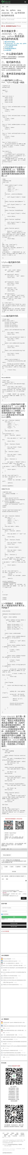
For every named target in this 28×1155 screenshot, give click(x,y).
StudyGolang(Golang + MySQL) (15, 1144)
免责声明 (16, 1134)
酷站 (9, 1135)
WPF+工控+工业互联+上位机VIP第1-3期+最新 (12, 965)
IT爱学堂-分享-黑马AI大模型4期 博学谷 (11, 984)
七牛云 (10, 1145)
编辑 (3, 879)
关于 (3, 1133)
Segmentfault (12, 832)
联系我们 (22, 1134)
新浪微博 (6, 1134)
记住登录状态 (4, 914)
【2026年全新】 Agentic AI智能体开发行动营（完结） (14, 1022)
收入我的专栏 (7, 855)
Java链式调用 (7, 50)
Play (11, 1134)
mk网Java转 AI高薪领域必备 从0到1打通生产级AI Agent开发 (14, 1027)
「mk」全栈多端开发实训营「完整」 (10, 1034)
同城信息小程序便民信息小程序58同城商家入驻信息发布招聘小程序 (15, 1042)
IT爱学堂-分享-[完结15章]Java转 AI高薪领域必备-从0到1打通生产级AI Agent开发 (14, 981)
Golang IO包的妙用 (7, 958)
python (18, 866)
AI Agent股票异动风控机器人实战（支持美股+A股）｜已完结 (14, 1031)
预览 (7, 879)
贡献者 (12, 1133)
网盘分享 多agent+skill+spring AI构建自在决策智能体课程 (15, 1047)
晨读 (17, 1133)
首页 (3, 6)
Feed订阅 (15, 1135)
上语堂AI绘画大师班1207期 (8, 977)
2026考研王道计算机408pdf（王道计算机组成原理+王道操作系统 (14, 969)
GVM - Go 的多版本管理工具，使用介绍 (11, 963)
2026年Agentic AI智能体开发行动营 (10, 1050)
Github (22, 1133)
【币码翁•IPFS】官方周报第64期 (12, 860)
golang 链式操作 (8, 46)
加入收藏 (3, 849)
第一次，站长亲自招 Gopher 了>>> (11, 26)
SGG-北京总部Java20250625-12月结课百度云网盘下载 (14, 972)
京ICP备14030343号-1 (7, 1152)
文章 (7, 6)
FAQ (8, 1133)
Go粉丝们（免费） (19, 1126)
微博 (8, 849)
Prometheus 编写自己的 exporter (10, 961)
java (11, 866)
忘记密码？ (24, 918)
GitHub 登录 (14, 923)
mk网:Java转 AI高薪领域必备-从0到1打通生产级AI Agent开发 (14, 1056)
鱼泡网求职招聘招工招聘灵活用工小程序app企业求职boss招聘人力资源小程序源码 (14, 1038)
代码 (24, 866)
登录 (14, 876)
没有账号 (22, 876)
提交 (24, 898)
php (5, 866)
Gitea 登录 (14, 926)
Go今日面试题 (6, 931)
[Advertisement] (12, 943)
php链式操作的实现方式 (10, 48)
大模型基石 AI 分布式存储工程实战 (10, 975)
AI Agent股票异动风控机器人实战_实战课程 (12, 1052)
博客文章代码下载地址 (9, 41)
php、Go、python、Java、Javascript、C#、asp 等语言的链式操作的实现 (14, 838)
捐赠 (5, 1135)
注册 (7, 918)
